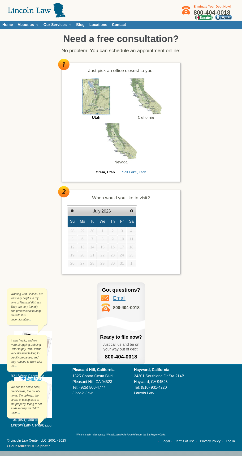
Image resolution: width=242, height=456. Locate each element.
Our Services (56, 26)
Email (119, 298)
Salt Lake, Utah (134, 172)
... (30, 319)
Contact (119, 25)
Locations (98, 25)
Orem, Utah (105, 172)
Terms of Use (184, 441)
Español (204, 17)
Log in (230, 441)
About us (26, 26)
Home (7, 25)
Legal (166, 441)
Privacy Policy (210, 441)
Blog (80, 25)
